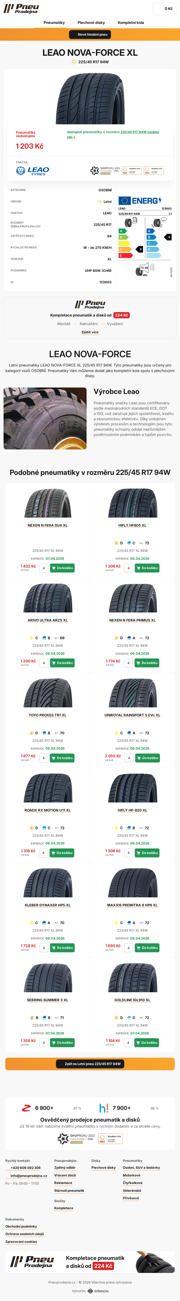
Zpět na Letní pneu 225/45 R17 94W (90, 1064)
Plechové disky (91, 22)
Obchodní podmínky (21, 1225)
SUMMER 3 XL (47, 1000)
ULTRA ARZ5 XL (48, 620)
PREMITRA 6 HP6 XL (132, 905)
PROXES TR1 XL (47, 715)
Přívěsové (132, 1197)
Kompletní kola (131, 22)
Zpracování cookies (21, 1240)
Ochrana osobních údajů (25, 1233)
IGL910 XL (132, 1000)
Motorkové (133, 1174)
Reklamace (63, 1182)
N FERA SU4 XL (48, 525)
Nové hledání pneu (90, 34)
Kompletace (64, 1207)
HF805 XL (132, 525)
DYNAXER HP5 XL (48, 905)
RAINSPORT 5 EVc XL (132, 715)
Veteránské (133, 1189)
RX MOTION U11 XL (48, 810)
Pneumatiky (53, 22)
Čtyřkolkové (134, 1182)
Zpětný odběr (65, 1167)
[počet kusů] (43, 568)
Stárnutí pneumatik (70, 1189)
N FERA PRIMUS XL (132, 620)
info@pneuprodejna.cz (29, 1175)
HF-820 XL (132, 810)
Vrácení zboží (65, 1174)
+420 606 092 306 (26, 1167)
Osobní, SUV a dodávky (143, 1167)
